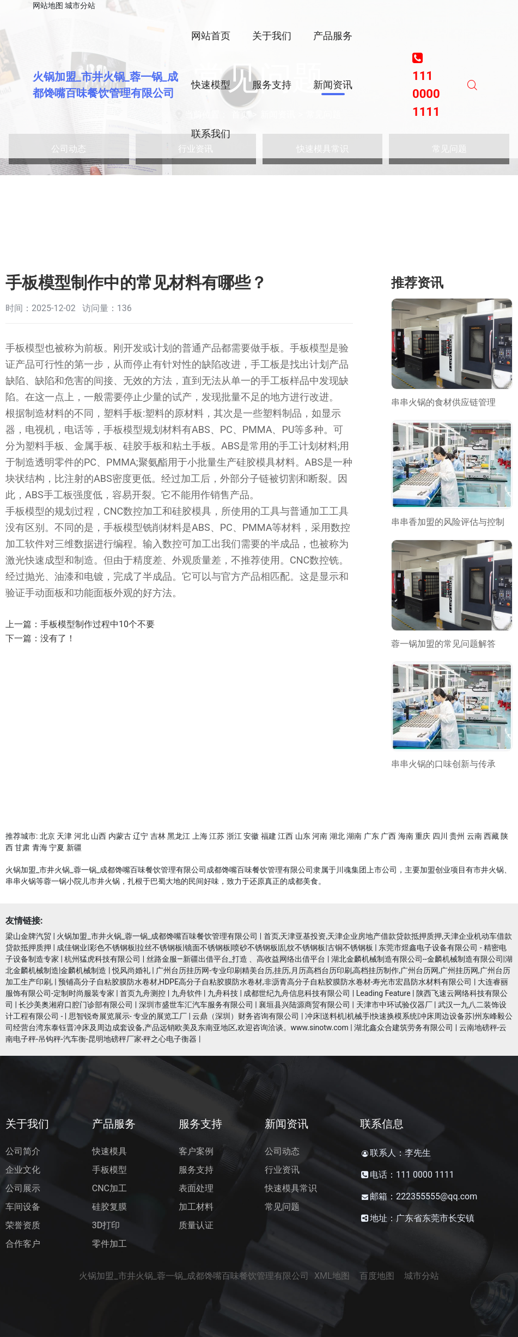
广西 (388, 836)
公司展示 (22, 1188)
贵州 (457, 836)
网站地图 (48, 5)
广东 (371, 836)
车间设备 (22, 1207)
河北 (81, 836)
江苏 (216, 836)
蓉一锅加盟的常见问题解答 (443, 644)
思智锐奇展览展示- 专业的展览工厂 (128, 1016)
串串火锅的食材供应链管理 (443, 402)
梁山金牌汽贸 (28, 936)
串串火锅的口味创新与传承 (443, 764)
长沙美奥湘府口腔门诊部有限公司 (76, 1004)
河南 (319, 836)
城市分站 (80, 5)
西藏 (491, 836)
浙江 (234, 836)
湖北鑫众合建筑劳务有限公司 (403, 1027)
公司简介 (22, 1151)
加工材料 (196, 1207)
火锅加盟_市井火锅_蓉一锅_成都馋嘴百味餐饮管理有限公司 (157, 936)
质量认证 (196, 1225)
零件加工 (109, 1244)
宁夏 (56, 847)
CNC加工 (109, 1188)
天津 (64, 836)
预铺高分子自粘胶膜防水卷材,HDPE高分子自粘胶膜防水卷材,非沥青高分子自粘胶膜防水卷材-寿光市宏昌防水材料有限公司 (265, 981)
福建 (268, 836)
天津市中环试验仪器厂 (394, 1004)
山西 (98, 836)
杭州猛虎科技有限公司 (102, 959)
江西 (285, 836)
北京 (47, 836)
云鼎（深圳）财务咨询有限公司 (245, 1016)
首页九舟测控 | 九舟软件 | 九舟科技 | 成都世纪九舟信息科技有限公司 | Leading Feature (265, 993)
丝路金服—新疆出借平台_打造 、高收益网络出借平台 (236, 959)
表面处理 (196, 1188)
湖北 (337, 836)
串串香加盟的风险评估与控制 (447, 522)
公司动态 (282, 1151)
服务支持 (196, 1170)
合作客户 (22, 1244)
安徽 (251, 836)
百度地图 (376, 1276)
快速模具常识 (291, 1188)
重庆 (422, 836)
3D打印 (106, 1225)
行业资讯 (282, 1170)
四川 (440, 836)
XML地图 (332, 1276)
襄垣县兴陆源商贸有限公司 (304, 1004)
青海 (39, 847)
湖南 (354, 836)
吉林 (158, 836)
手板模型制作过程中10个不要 (97, 624)
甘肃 (22, 847)
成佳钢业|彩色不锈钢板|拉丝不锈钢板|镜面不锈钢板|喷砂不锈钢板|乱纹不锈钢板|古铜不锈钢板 (215, 947)
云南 (474, 836)
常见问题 (282, 1207)
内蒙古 (119, 836)
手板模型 (109, 1170)
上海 (200, 836)
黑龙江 (178, 836)
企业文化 (22, 1170)
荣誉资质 (22, 1225)
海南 (405, 836)
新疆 (74, 847)
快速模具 (109, 1151)
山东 (302, 836)
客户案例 (196, 1151)
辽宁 (140, 836)
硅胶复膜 (109, 1207)
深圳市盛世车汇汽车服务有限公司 (196, 1004)
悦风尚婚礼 (131, 970)
